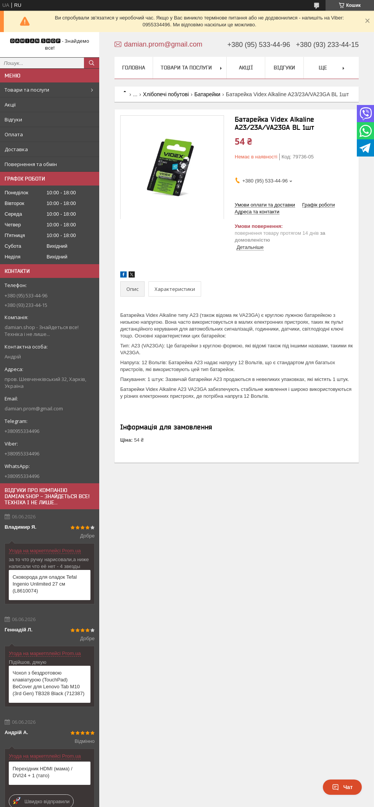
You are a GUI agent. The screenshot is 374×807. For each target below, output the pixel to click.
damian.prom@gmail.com (34, 408)
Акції (10, 104)
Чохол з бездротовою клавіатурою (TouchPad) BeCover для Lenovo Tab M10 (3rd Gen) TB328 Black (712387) (48, 683)
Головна (133, 68)
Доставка (16, 149)
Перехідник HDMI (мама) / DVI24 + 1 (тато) (43, 772)
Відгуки (13, 119)
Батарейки (207, 94)
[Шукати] (91, 63)
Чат (342, 787)
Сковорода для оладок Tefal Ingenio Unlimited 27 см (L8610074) (45, 584)
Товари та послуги (27, 89)
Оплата (14, 134)
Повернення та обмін (31, 164)
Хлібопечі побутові (166, 94)
